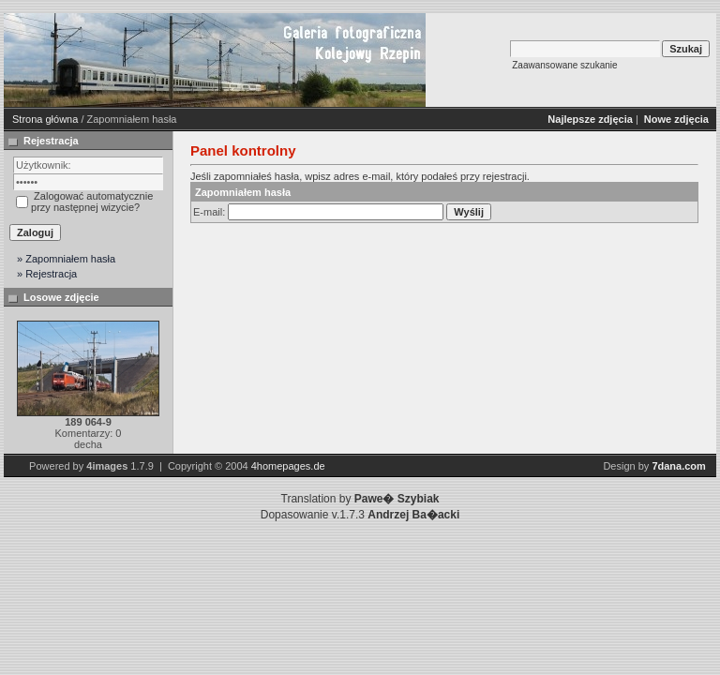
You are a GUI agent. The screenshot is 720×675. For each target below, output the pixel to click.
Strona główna (45, 119)
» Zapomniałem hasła (66, 258)
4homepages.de (288, 466)
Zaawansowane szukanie (564, 65)
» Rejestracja (47, 273)
